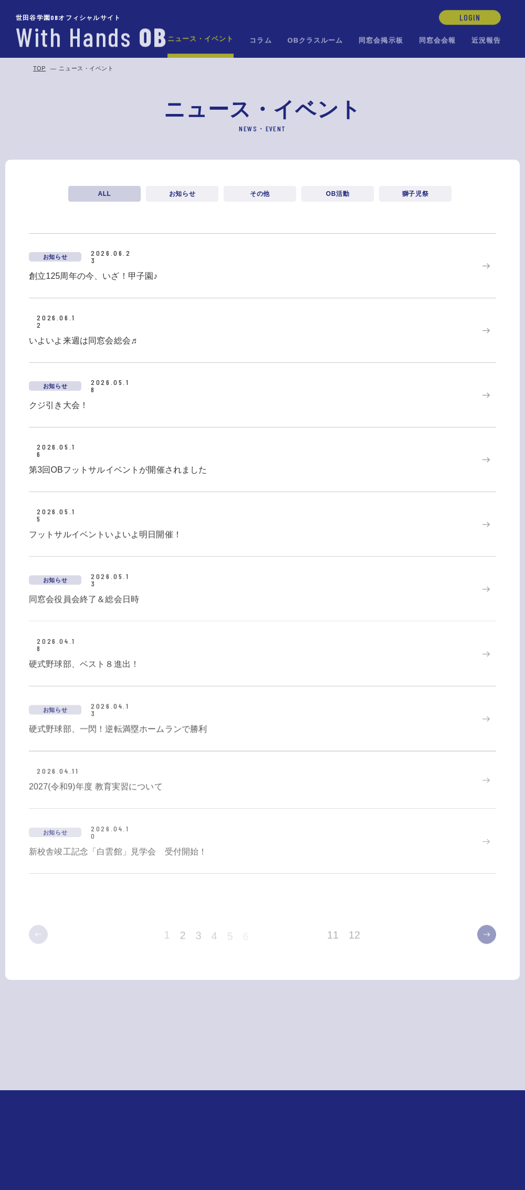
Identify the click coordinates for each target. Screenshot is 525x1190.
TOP (39, 68)
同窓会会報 (437, 39)
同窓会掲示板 (381, 39)
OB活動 (337, 194)
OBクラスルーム (315, 39)
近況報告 (486, 39)
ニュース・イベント (200, 38)
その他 (260, 194)
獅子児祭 (415, 195)
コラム (260, 39)
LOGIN (469, 17)
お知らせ (182, 193)
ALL (104, 193)
